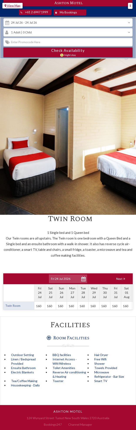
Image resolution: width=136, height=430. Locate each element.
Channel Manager (80, 424)
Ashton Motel (68, 3)
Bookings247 (53, 424)
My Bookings (65, 12)
